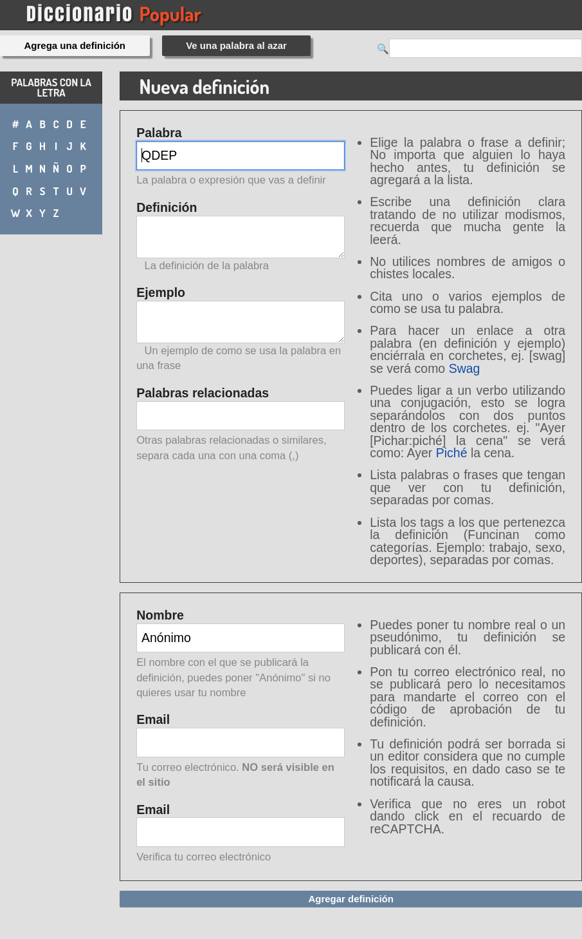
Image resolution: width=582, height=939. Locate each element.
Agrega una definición (75, 45)
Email (240, 752)
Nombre (240, 654)
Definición (240, 237)
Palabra (240, 157)
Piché (452, 453)
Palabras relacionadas (240, 425)
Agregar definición (351, 898)
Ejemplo (240, 329)
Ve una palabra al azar (236, 45)
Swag (464, 368)
